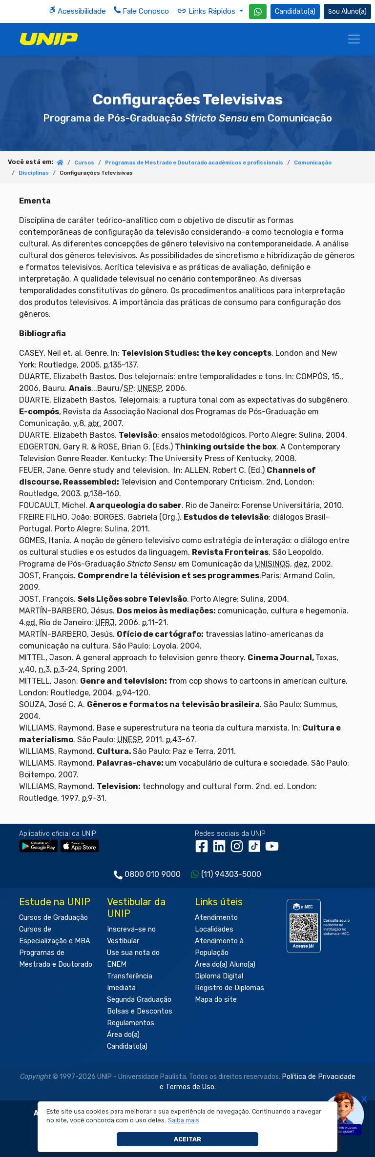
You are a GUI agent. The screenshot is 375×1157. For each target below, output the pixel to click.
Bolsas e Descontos (139, 1011)
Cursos (84, 163)
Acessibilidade (77, 11)
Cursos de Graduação (53, 917)
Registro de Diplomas (229, 988)
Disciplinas (34, 173)
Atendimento (216, 917)
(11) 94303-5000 (231, 874)
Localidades (214, 929)
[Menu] (354, 39)
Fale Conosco (141, 11)
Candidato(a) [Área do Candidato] (295, 11)
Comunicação (313, 163)
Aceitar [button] (187, 1139)
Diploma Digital (219, 976)
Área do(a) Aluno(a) (225, 964)
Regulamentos (130, 1023)
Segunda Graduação (139, 999)
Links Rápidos (207, 11)
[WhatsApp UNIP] (258, 11)
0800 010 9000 (153, 874)
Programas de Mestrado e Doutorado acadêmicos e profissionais (194, 163)
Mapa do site (216, 999)
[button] (183, 1120)
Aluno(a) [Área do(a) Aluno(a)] (347, 11)
